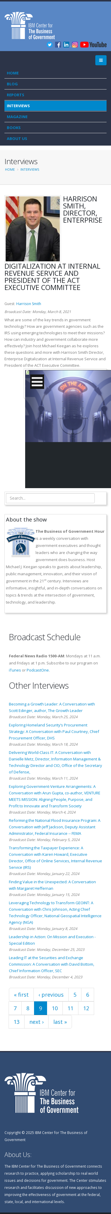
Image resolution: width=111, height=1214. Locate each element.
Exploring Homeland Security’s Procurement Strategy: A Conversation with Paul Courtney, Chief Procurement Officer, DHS (54, 731)
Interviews (18, 105)
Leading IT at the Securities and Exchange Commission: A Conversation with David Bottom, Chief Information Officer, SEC (51, 964)
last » (60, 1021)
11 (70, 1008)
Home (13, 73)
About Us (17, 138)
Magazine (17, 116)
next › (36, 1021)
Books (14, 127)
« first (21, 994)
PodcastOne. (38, 670)
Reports (15, 94)
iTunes (15, 670)
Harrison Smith (28, 303)
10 (55, 1008)
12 (86, 1008)
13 (17, 1021)
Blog (12, 84)
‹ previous (51, 994)
